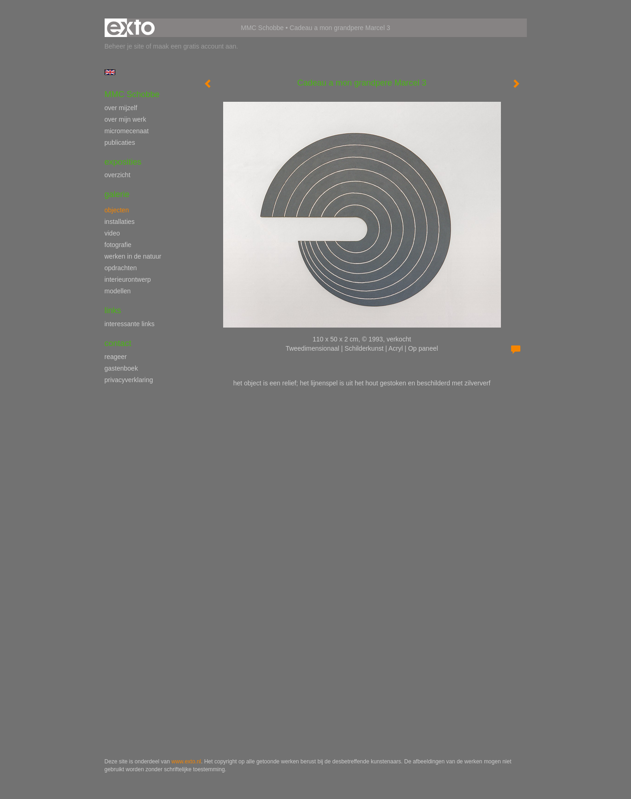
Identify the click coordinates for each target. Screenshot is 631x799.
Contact (118, 343)
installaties (120, 221)
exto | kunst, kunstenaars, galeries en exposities (131, 28)
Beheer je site (124, 46)
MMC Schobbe (262, 27)
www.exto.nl (186, 761)
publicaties (120, 142)
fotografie (118, 244)
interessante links (130, 324)
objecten (117, 210)
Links (113, 310)
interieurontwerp (128, 279)
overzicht (118, 175)
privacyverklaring (129, 380)
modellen (118, 291)
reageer (116, 356)
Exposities (123, 162)
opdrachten (121, 268)
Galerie (117, 194)
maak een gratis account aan (195, 46)
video (112, 233)
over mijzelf (121, 107)
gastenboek (121, 368)
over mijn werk (125, 119)
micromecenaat (127, 131)
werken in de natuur (133, 256)
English (110, 72)
